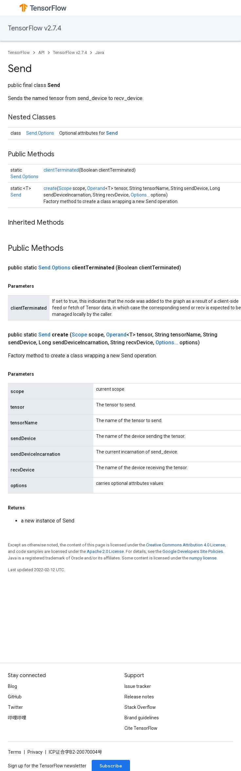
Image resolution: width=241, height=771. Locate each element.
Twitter (15, 707)
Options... (140, 194)
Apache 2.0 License (105, 551)
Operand (96, 188)
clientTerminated (61, 170)
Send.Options (40, 133)
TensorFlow (19, 52)
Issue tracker (137, 686)
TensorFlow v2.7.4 (34, 28)
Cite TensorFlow (141, 728)
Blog (12, 686)
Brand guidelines (141, 717)
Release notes (139, 696)
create (50, 188)
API (41, 52)
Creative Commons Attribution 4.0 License (185, 544)
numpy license (202, 558)
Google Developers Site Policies (192, 551)
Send (112, 133)
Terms (14, 752)
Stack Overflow (140, 707)
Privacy (35, 752)
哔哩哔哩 (17, 717)
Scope (65, 188)
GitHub (15, 696)
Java (99, 52)
